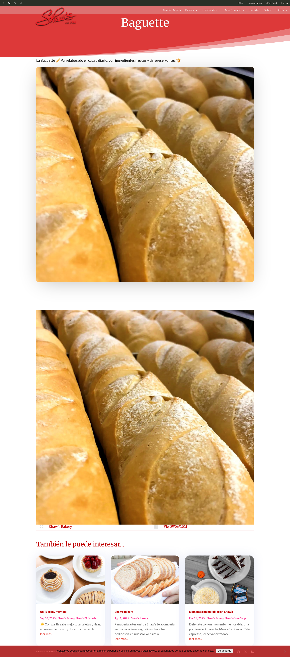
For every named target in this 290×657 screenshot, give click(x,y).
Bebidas (254, 10)
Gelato (268, 10)
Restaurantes (255, 3)
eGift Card (271, 3)
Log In (284, 3)
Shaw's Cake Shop (235, 618)
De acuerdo (224, 650)
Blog (240, 3)
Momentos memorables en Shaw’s (211, 611)
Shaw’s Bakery (124, 611)
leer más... (46, 634)
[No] (285, 651)
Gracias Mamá (172, 10)
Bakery (189, 10)
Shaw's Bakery (60, 527)
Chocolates (209, 10)
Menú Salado (233, 10)
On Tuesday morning (53, 611)
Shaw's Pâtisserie (86, 618)
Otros (280, 10)
